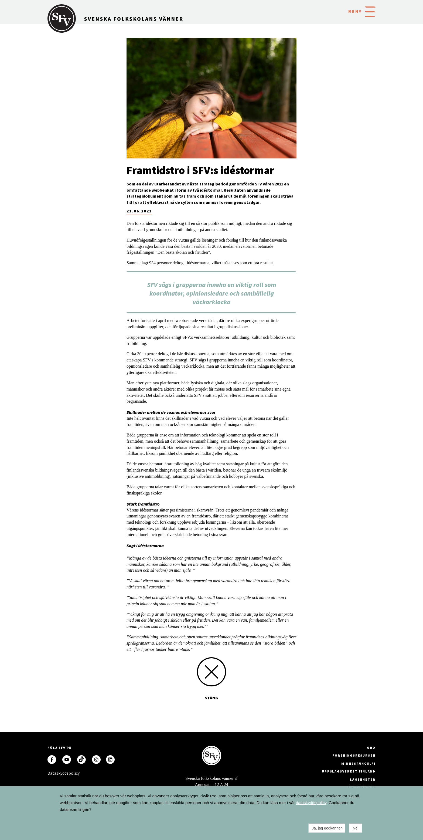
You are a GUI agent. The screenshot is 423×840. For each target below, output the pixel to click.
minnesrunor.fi (358, 763)
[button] (370, 11)
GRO (371, 748)
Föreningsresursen (354, 755)
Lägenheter (363, 779)
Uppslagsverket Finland (349, 771)
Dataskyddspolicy (51, 773)
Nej (355, 828)
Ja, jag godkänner (327, 828)
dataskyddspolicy (311, 802)
